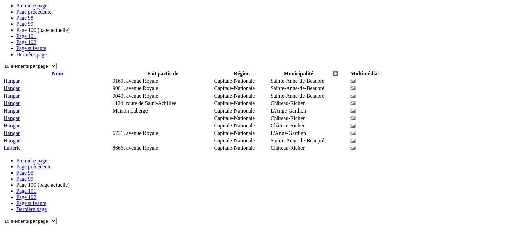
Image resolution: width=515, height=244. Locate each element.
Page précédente (33, 12)
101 (26, 36)
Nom (57, 73)
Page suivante (31, 48)
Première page (31, 5)
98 (24, 18)
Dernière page (31, 54)
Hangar (12, 81)
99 (24, 24)
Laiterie (12, 148)
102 (26, 42)
